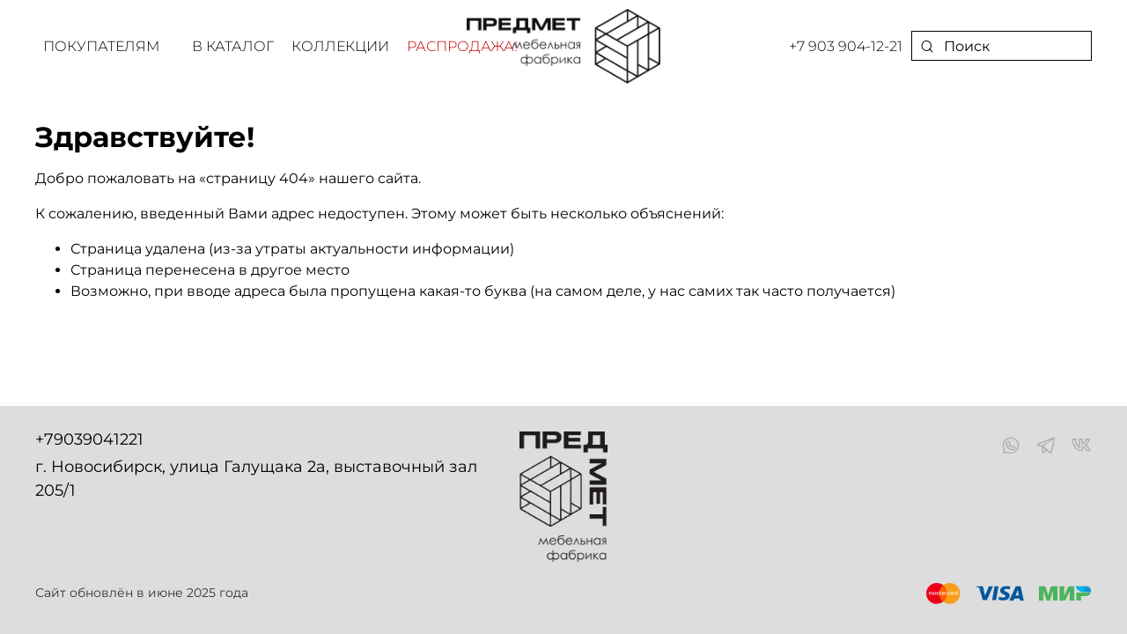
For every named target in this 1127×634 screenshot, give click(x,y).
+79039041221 (89, 439)
